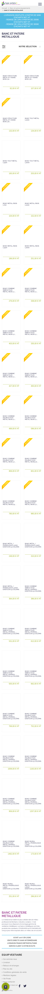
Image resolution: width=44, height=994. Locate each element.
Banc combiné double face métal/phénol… (33, 716)
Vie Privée (7, 979)
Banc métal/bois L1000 (32, 204)
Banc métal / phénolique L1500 (33, 545)
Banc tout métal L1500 (10, 161)
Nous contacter (9, 982)
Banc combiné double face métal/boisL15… (9, 502)
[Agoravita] (7, 991)
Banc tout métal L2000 (32, 161)
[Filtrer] (4, 47)
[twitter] (24, 985)
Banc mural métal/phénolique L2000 (33, 886)
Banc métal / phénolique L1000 (11, 545)
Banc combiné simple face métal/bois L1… (9, 290)
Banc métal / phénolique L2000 (11, 587)
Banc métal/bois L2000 (32, 246)
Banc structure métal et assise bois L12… (10, 77)
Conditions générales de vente (15, 972)
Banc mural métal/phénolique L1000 (33, 844)
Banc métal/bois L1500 (10, 246)
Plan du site (7, 969)
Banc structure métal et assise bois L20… (10, 120)
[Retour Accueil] (11, 4)
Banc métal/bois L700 (10, 204)
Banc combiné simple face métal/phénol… (33, 588)
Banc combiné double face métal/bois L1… (9, 417)
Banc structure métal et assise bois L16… (32, 77)
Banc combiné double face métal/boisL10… (31, 460)
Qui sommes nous (10, 959)
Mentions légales (9, 975)
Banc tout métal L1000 (32, 119)
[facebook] (19, 985)
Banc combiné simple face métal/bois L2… (9, 332)
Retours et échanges (11, 966)
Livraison (6, 962)
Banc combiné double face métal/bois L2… (9, 460)
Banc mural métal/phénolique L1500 (11, 886)
